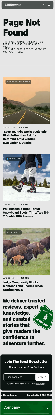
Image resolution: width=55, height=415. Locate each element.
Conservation (14, 232)
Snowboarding (14, 159)
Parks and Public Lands (19, 82)
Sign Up (42, 377)
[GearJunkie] (13, 5)
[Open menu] (48, 5)
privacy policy (40, 384)
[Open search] (44, 5)
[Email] (20, 377)
